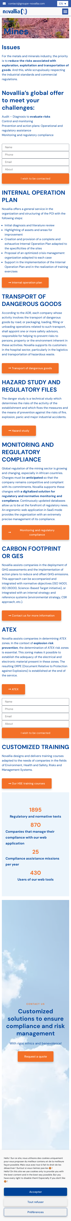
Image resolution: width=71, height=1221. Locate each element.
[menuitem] (62, 3)
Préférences (35, 1212)
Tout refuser (35, 1202)
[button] (65, 11)
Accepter (35, 1192)
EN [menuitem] (61, 4)
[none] (62, 3)
